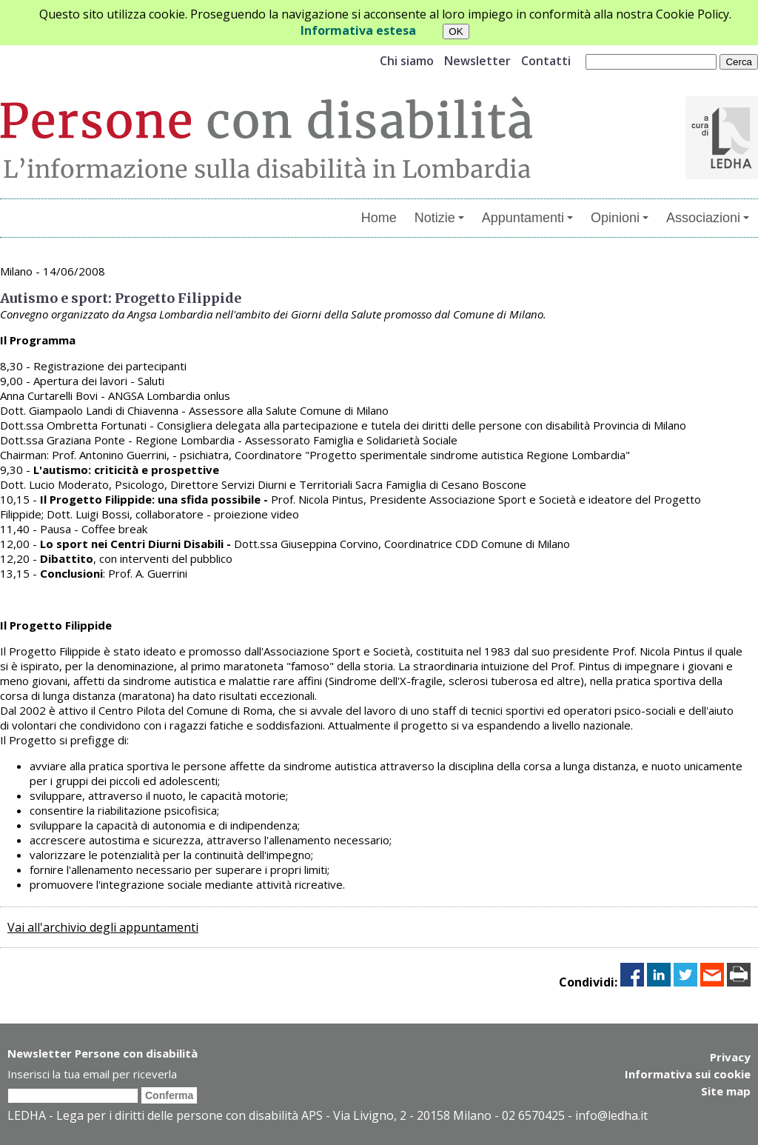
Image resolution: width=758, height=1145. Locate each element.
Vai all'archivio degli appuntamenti (102, 927)
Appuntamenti (527, 217)
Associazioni (707, 217)
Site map (726, 1089)
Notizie (439, 217)
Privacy (730, 1056)
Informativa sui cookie (688, 1073)
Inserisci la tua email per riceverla (92, 1073)
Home (379, 217)
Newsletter (477, 61)
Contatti (546, 61)
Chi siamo (407, 61)
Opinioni (619, 217)
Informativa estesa (358, 30)
